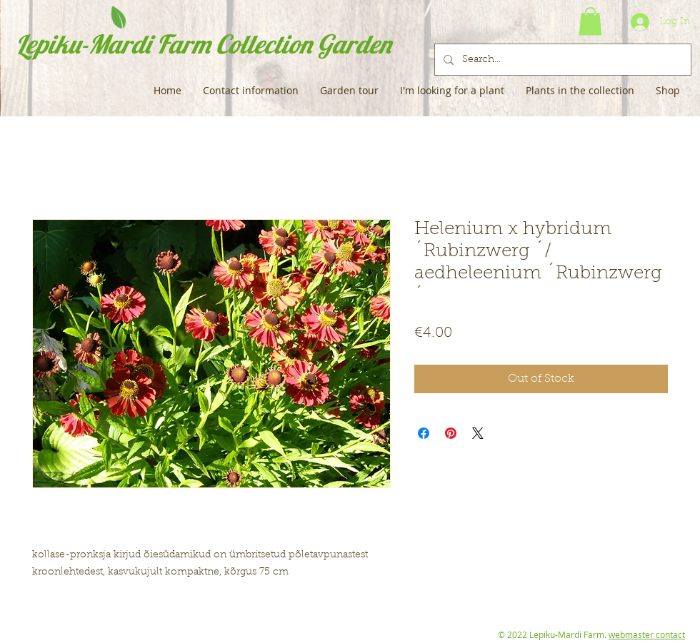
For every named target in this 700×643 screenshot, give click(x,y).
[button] (590, 21)
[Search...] (561, 59)
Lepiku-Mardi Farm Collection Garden (203, 44)
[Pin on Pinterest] (450, 433)
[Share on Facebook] (423, 433)
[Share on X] (477, 433)
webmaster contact (647, 634)
